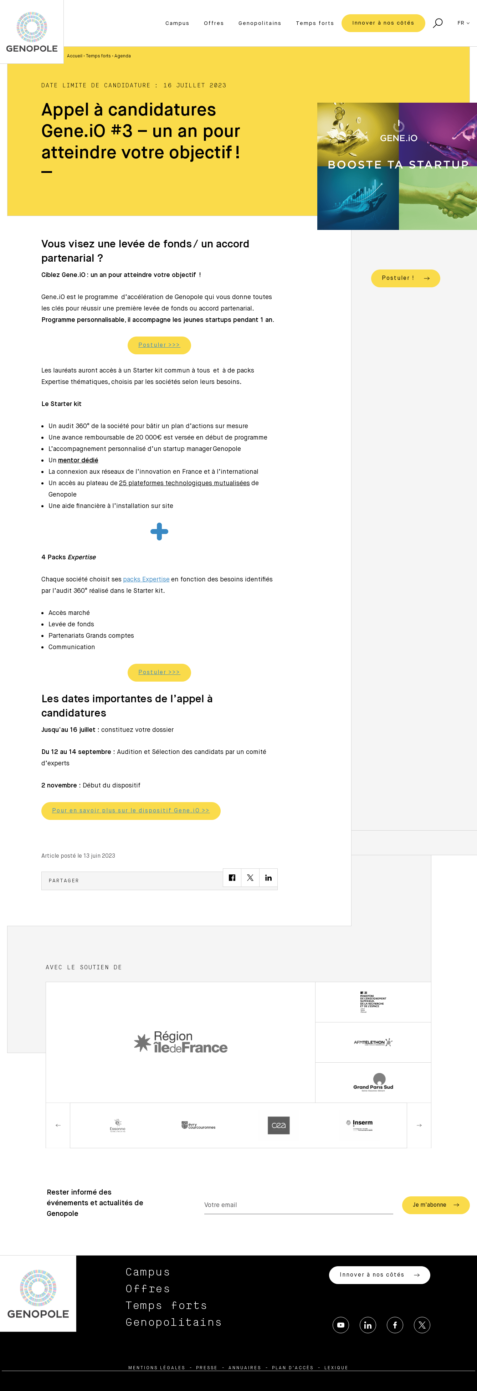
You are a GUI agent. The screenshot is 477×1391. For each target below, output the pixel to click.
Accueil (74, 56)
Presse (207, 1368)
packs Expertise (146, 579)
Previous (58, 1125)
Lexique (336, 1368)
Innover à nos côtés (383, 23)
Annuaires (245, 1368)
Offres (214, 23)
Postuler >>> (159, 345)
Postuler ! (406, 278)
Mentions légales (156, 1368)
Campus (177, 23)
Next (419, 1125)
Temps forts (315, 23)
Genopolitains (260, 23)
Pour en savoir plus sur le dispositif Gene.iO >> (131, 811)
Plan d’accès (293, 1368)
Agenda (122, 56)
